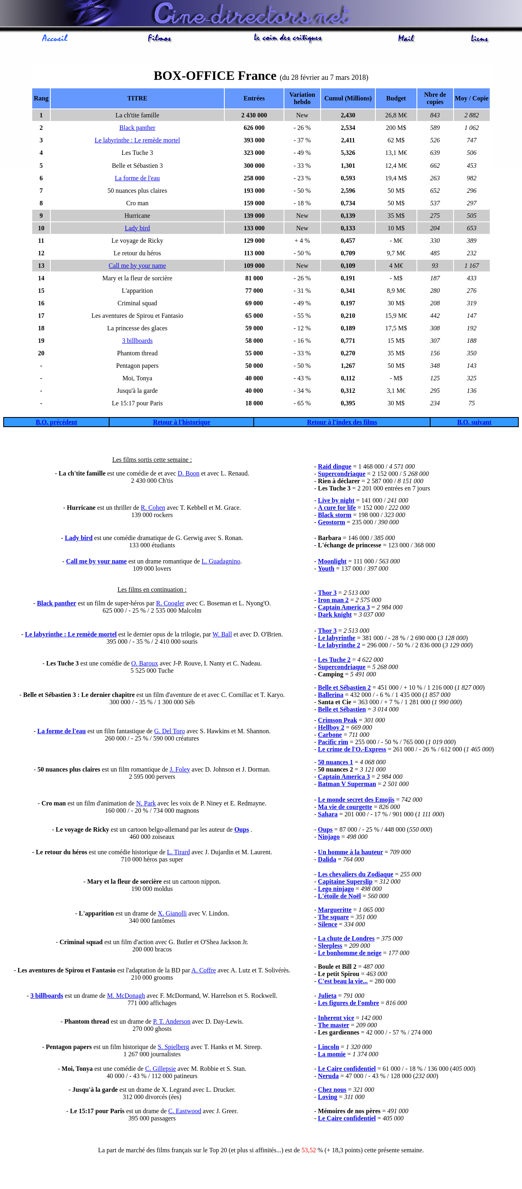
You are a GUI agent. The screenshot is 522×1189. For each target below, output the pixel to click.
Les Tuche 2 (334, 660)
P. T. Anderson (172, 1022)
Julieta (327, 996)
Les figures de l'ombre (348, 1004)
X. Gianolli (172, 914)
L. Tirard (178, 853)
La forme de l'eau (137, 179)
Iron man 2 (333, 601)
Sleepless (330, 946)
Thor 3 (327, 593)
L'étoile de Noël (339, 897)
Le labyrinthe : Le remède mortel (137, 141)
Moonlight (332, 562)
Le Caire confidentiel (347, 1069)
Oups (241, 830)
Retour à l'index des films (342, 423)
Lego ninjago (336, 890)
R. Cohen (153, 508)
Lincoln (328, 1048)
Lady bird (137, 229)
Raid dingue (334, 467)
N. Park (146, 804)
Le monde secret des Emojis (356, 800)
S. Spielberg (173, 1048)
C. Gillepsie (160, 1069)
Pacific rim (333, 743)
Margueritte (335, 910)
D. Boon (188, 474)
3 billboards (137, 341)
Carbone (330, 735)
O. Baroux (144, 664)
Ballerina (330, 696)
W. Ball (222, 635)
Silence (327, 925)
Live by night (336, 501)
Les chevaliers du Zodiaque (355, 875)
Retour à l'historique (181, 423)
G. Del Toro (169, 732)
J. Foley (180, 770)
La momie (332, 1055)
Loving (327, 1098)
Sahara (328, 815)
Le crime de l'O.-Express (352, 750)
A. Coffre (203, 971)
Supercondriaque (341, 474)
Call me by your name (137, 266)
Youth (326, 569)
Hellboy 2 (331, 728)
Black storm (334, 516)
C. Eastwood (184, 1112)
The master (333, 1026)
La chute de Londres (346, 939)
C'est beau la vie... (343, 982)
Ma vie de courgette (345, 808)
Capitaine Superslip (345, 882)
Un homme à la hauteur (350, 853)
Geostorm (331, 523)
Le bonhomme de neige (349, 954)
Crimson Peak (337, 721)
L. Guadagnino (220, 562)
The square (333, 918)
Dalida (327, 860)
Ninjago (329, 837)
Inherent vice (336, 1019)
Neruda (328, 1077)
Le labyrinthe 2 (339, 646)
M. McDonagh (126, 996)
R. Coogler (170, 604)
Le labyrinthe (336, 639)
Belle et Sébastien (342, 710)
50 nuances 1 (335, 763)
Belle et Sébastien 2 (344, 688)
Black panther (137, 128)
